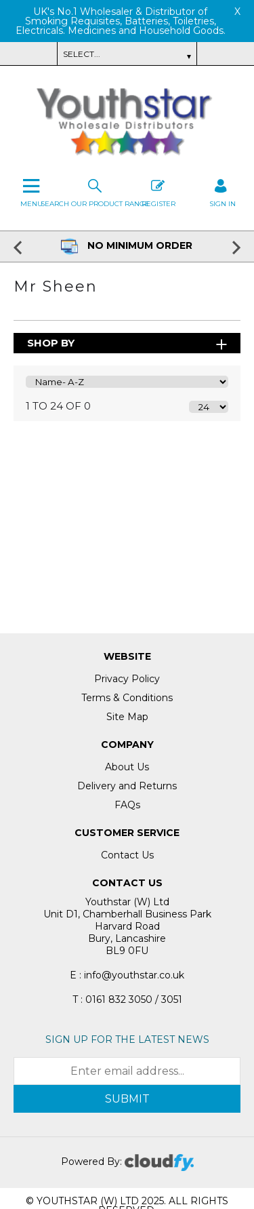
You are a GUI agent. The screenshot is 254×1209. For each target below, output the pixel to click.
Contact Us (127, 855)
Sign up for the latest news (127, 1039)
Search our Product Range (95, 192)
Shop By (51, 342)
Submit (127, 1098)
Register (158, 192)
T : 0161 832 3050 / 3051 (127, 999)
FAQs (127, 805)
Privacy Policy (127, 679)
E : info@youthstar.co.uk (127, 975)
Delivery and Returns (127, 786)
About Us (127, 767)
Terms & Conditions (127, 698)
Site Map (127, 717)
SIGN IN (222, 192)
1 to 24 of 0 (58, 405)
